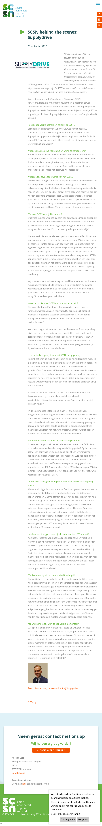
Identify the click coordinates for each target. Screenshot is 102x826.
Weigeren (83, 819)
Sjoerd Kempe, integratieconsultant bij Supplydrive (53, 688)
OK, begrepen (68, 819)
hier (24, 783)
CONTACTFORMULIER (52, 750)
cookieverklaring (71, 813)
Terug (33, 702)
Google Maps (18, 772)
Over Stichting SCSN (31, 814)
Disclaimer (48, 814)
